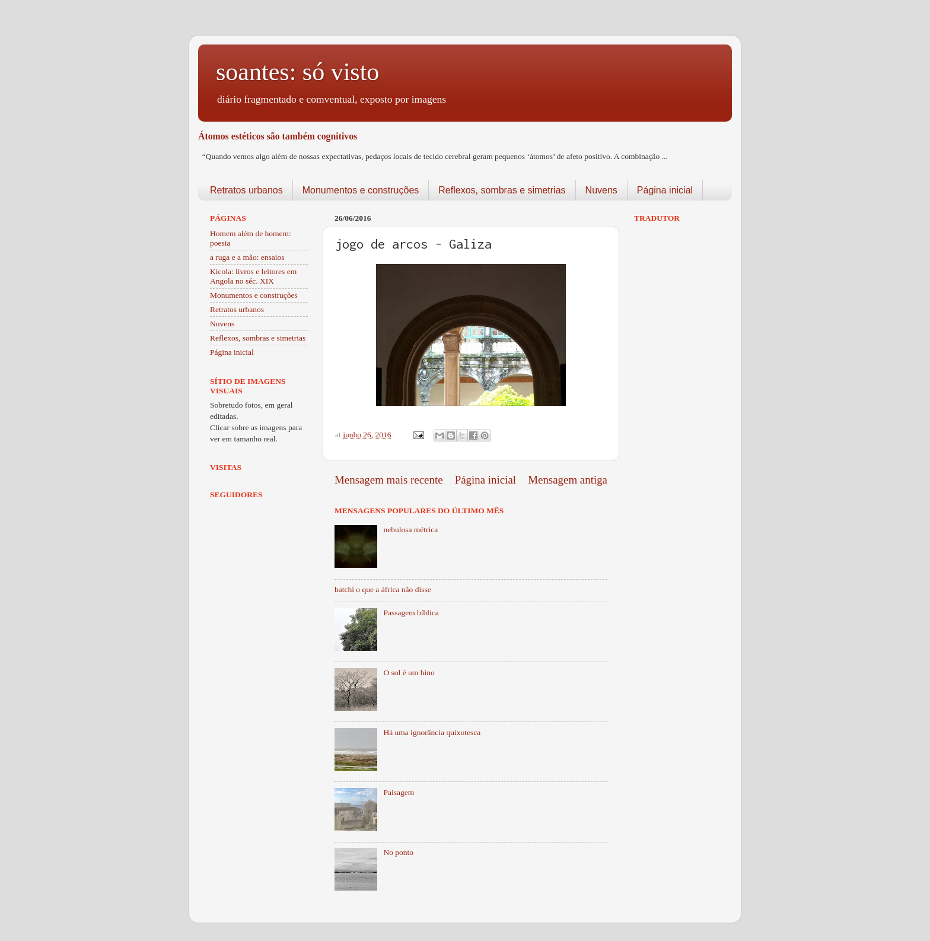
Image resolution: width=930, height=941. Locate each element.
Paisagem (398, 792)
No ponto (398, 852)
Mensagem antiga (567, 479)
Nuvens (601, 190)
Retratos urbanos (246, 190)
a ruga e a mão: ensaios (247, 257)
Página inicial (665, 190)
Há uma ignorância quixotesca (431, 732)
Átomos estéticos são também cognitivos (277, 136)
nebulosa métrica (410, 529)
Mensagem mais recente (389, 479)
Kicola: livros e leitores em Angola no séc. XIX (253, 276)
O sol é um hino (408, 672)
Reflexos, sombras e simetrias (501, 190)
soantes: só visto (297, 71)
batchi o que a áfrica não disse (383, 589)
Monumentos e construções (360, 190)
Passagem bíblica (410, 612)
